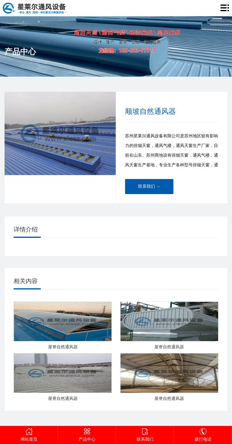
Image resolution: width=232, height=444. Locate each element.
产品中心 (87, 434)
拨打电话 (203, 434)
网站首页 (29, 434)
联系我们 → (149, 186)
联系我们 (145, 434)
